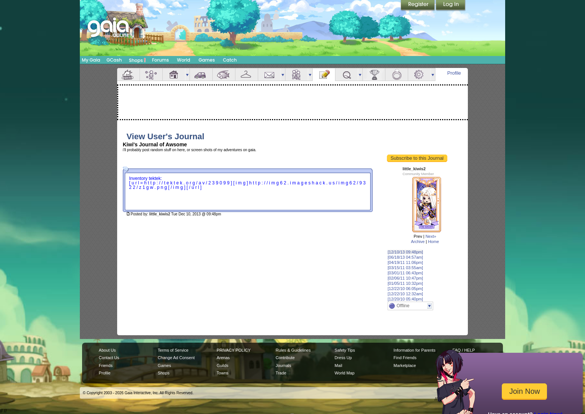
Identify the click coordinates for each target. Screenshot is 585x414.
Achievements (374, 74)
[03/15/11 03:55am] (405, 267)
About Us (107, 350)
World (183, 60)
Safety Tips (345, 350)
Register (418, 5)
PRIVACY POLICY (234, 350)
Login (451, 5)
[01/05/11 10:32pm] (405, 283)
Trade (281, 373)
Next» (430, 236)
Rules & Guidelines (293, 350)
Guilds (222, 365)
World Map (344, 373)
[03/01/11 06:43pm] (405, 273)
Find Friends (405, 357)
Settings (419, 74)
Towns (222, 373)
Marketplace (405, 365)
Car (201, 74)
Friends (296, 74)
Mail (269, 74)
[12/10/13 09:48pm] (405, 252)
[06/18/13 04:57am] (405, 257)
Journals (283, 365)
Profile (454, 73)
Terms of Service (173, 350)
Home (433, 241)
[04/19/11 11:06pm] (405, 262)
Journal (324, 74)
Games (206, 60)
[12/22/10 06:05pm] (405, 288)
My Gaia (91, 60)
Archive (418, 241)
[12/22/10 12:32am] (405, 294)
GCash (114, 60)
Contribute (285, 357)
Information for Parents (414, 350)
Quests (346, 74)
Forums (160, 60)
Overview (128, 74)
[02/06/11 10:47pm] (405, 278)
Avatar (151, 74)
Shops (137, 60)
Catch (230, 60)
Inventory (246, 74)
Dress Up (343, 357)
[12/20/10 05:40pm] (405, 299)
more (187, 74)
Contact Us (109, 357)
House (174, 74)
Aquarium (224, 74)
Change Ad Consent (176, 357)
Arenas (223, 357)
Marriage (396, 74)
